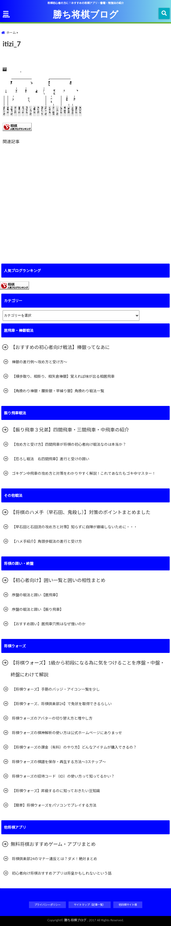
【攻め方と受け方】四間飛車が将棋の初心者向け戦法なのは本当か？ (71, 444)
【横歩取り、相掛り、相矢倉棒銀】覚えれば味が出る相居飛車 (63, 376)
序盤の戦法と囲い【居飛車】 (36, 595)
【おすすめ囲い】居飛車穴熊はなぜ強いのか (49, 624)
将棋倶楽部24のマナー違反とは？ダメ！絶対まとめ (54, 858)
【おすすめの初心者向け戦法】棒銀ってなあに (60, 347)
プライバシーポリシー (47, 904)
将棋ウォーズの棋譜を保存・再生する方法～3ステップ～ (59, 761)
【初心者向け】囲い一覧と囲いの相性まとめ (58, 580)
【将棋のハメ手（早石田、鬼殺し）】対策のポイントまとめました (80, 512)
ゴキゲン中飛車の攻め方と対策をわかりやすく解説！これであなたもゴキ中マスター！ (84, 473)
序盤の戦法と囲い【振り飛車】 (37, 609)
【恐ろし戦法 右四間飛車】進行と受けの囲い (50, 459)
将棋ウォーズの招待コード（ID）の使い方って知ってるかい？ (63, 776)
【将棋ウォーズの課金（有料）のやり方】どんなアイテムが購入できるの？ (74, 747)
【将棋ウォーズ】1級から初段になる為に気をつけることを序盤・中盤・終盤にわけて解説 (88, 668)
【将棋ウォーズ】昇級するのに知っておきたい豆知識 (56, 790)
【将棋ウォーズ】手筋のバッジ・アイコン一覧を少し (56, 689)
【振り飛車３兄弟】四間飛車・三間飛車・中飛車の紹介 (70, 430)
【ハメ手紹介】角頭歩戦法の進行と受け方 (47, 541)
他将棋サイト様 (128, 904)
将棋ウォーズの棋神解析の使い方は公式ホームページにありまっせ (67, 732)
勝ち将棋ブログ (85, 14)
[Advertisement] (85, 200)
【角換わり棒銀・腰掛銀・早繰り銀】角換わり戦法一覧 (58, 391)
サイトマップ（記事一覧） (89, 904)
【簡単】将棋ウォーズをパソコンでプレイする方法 (54, 805)
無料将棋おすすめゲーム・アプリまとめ (53, 844)
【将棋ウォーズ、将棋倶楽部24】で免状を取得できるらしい (62, 703)
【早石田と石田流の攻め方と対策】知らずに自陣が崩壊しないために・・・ (74, 527)
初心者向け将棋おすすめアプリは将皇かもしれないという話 (61, 873)
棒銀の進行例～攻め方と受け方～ (39, 362)
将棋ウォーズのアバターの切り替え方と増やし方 (52, 718)
